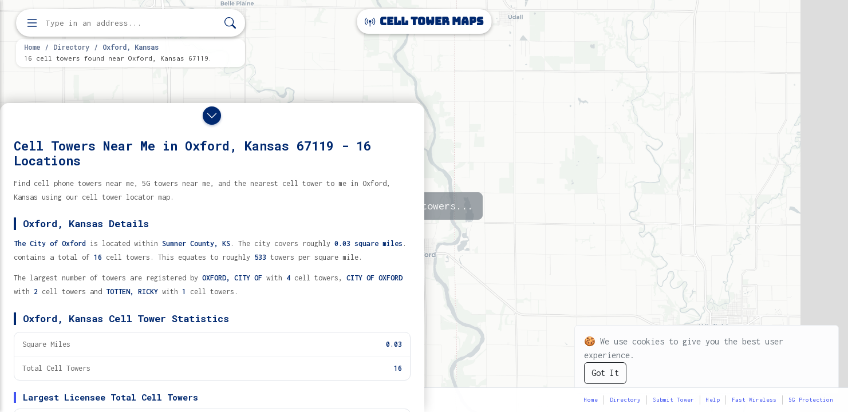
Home (32, 47)
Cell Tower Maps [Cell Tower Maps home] (424, 21)
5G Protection (810, 400)
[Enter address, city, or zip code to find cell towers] (132, 23)
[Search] (230, 23)
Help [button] (713, 400)
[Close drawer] (212, 115)
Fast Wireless (754, 400)
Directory (71, 47)
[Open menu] (32, 22)
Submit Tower (673, 400)
